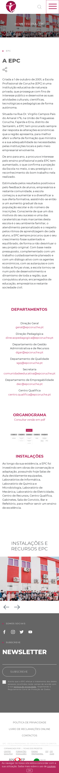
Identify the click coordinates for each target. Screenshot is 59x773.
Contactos (29, 735)
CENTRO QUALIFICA (8, 753)
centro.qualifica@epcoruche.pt (29, 394)
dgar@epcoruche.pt (29, 352)
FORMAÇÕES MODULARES (21, 753)
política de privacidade (25, 687)
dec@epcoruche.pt (30, 384)
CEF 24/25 (52, 753)
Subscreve (19, 671)
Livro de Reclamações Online (29, 729)
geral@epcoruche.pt (30, 327)
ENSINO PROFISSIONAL (37, 753)
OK (29, 770)
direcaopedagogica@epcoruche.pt (29, 337)
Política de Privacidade (29, 722)
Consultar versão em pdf (29, 419)
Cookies (51, 766)
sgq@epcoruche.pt (30, 362)
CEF (46, 752)
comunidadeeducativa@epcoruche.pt (29, 373)
